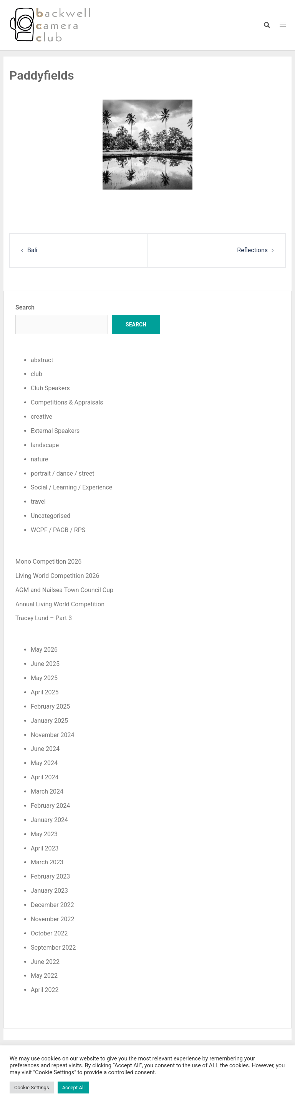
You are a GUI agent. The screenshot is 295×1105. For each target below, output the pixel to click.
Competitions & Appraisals (67, 402)
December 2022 (52, 905)
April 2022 (45, 990)
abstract (42, 360)
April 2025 (45, 692)
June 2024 (45, 748)
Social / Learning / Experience (71, 487)
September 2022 (53, 947)
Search (25, 307)
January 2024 (49, 820)
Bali (32, 250)
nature (39, 459)
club (36, 374)
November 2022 (52, 919)
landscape (45, 445)
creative (41, 416)
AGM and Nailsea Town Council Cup (64, 590)
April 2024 (45, 777)
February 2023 (50, 876)
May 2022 (44, 975)
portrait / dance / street (62, 473)
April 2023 (45, 848)
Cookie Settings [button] (31, 1087)
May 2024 (44, 763)
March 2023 (47, 862)
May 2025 (44, 678)
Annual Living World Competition (59, 604)
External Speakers (55, 430)
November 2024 (52, 735)
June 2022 (45, 961)
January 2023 (49, 890)
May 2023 (44, 834)
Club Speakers (50, 388)
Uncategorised (50, 515)
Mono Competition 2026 (48, 561)
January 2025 (49, 720)
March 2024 (47, 791)
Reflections (252, 250)
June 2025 (45, 663)
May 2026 (44, 649)
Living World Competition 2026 (57, 575)
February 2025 (50, 706)
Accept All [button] (73, 1087)
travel (38, 501)
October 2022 (49, 933)
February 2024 (50, 805)
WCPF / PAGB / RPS (58, 530)
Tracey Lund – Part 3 (43, 618)
